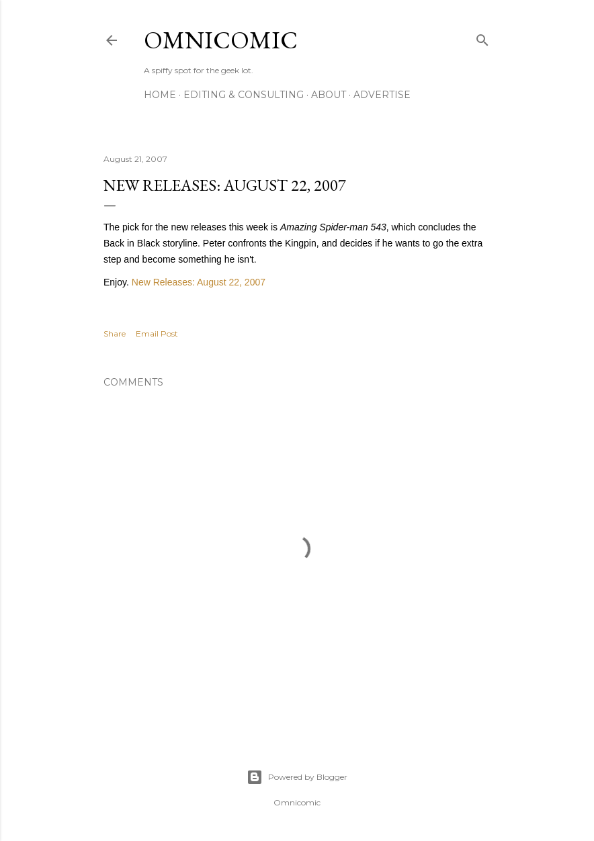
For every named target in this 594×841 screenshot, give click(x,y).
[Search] (482, 37)
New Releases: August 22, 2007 (198, 282)
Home (160, 95)
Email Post (157, 333)
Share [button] (114, 333)
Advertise (382, 95)
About (328, 95)
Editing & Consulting (243, 95)
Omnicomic (221, 40)
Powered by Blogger (297, 777)
